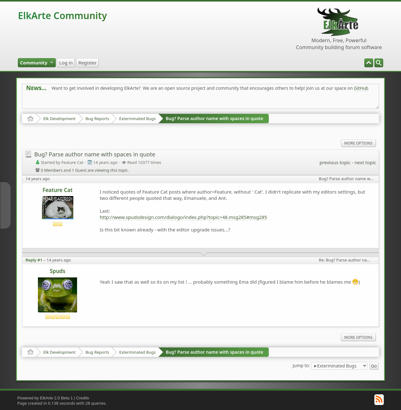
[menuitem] (378, 62)
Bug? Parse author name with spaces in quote (214, 118)
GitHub (361, 88)
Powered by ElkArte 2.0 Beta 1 (45, 398)
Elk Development (59, 118)
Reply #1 (33, 260)
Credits (82, 398)
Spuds (57, 271)
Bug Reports (97, 118)
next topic (365, 162)
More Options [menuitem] (358, 143)
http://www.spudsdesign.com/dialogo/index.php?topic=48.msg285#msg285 (183, 217)
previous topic (335, 162)
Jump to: (301, 365)
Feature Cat (58, 190)
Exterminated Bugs (137, 118)
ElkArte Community (62, 15)
